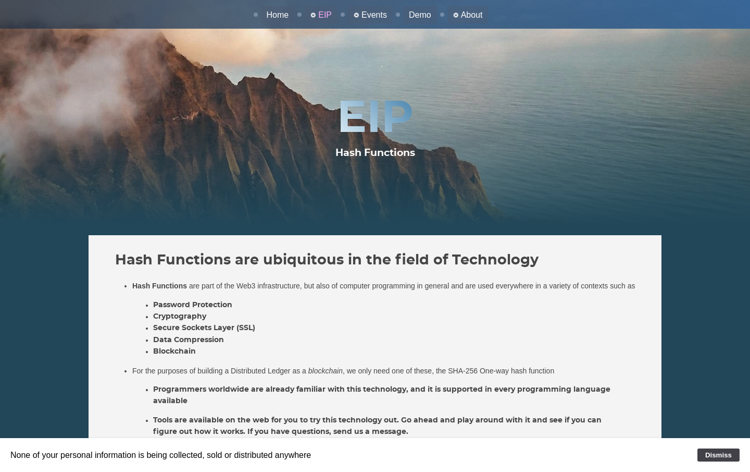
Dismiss (718, 455)
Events (374, 14)
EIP (325, 14)
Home (278, 14)
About (472, 14)
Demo (420, 14)
